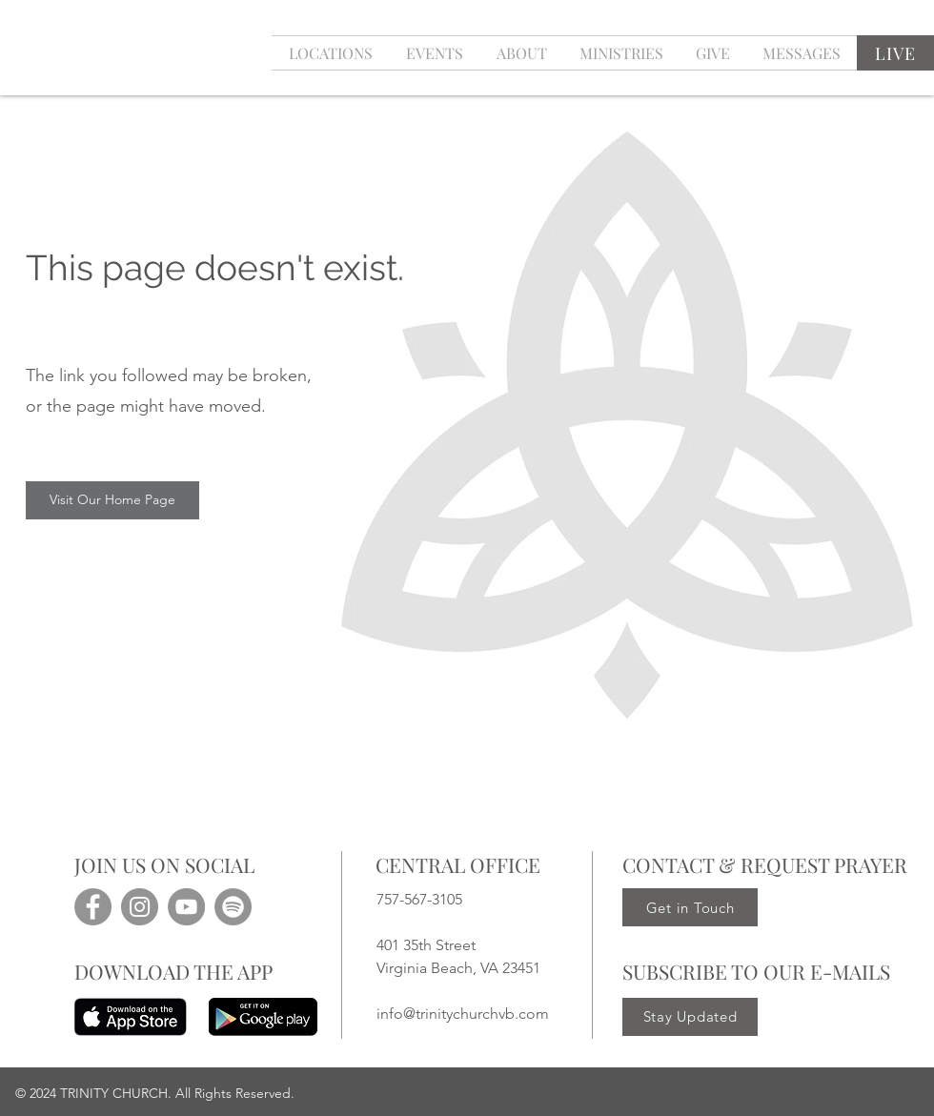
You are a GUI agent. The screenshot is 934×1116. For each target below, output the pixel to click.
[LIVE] (895, 53)
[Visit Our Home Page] (112, 500)
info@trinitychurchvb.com (462, 1013)
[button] (434, 53)
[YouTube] (186, 906)
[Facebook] (93, 906)
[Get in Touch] (690, 907)
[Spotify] (233, 906)
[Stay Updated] (690, 1017)
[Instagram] (139, 906)
